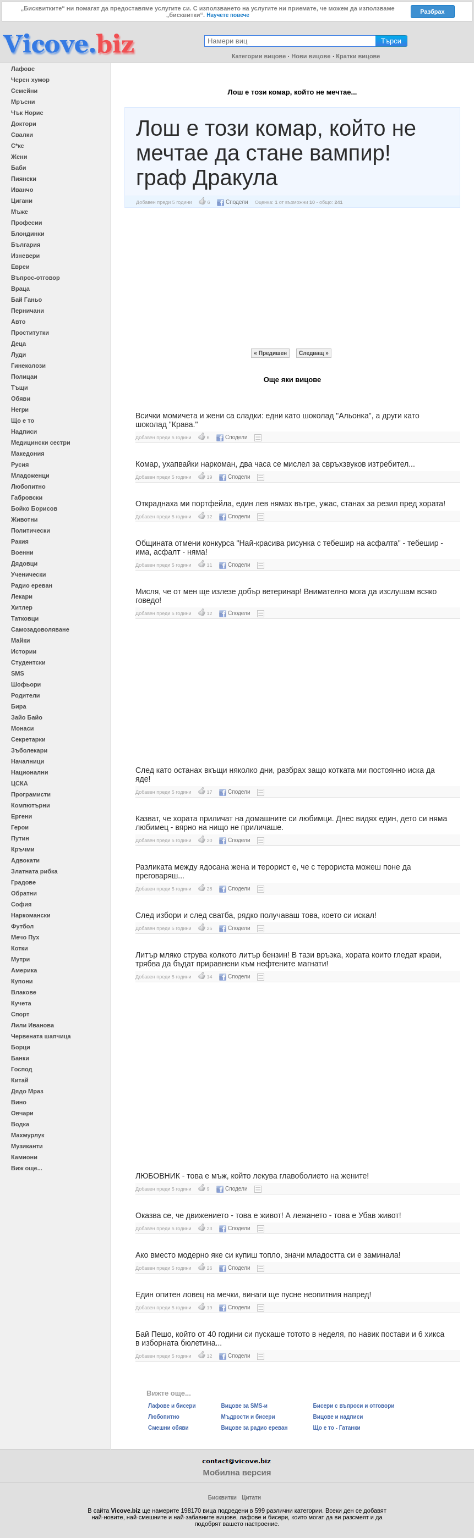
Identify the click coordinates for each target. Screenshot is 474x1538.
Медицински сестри (40, 442)
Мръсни (23, 101)
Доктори (23, 123)
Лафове (23, 68)
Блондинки (28, 233)
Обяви (20, 398)
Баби (18, 167)
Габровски (26, 497)
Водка (20, 1124)
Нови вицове (310, 56)
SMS (17, 673)
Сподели (232, 202)
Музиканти (27, 1146)
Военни (22, 552)
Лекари (21, 596)
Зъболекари (29, 750)
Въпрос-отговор (35, 277)
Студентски (28, 662)
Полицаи (24, 376)
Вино (18, 1102)
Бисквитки (222, 1498)
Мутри (20, 959)
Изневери (25, 255)
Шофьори (26, 684)
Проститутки (30, 332)
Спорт (20, 1014)
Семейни (24, 90)
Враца (20, 288)
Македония (28, 453)
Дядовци (24, 563)
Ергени (21, 816)
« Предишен (270, 353)
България (26, 244)
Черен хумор (30, 79)
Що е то (22, 420)
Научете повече (227, 15)
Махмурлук (27, 1135)
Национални (29, 772)
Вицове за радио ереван (254, 1428)
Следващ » (314, 353)
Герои (20, 827)
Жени (19, 156)
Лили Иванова (32, 1025)
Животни (24, 519)
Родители (25, 695)
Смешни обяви (168, 1428)
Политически (30, 530)
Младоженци (30, 475)
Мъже (19, 211)
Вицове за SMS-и (244, 1406)
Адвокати (25, 860)
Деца (18, 343)
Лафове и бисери (172, 1406)
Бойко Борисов (34, 508)
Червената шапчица (41, 1036)
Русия (20, 464)
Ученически (28, 574)
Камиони (24, 1157)
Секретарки (28, 739)
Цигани (21, 200)
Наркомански (31, 915)
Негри (20, 409)
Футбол (22, 926)
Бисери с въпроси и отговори (354, 1406)
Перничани (27, 310)
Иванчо (22, 189)
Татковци (25, 618)
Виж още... (26, 1168)
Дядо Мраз (27, 1091)
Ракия (20, 541)
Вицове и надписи (338, 1417)
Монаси (22, 728)
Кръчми (23, 849)
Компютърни (30, 805)
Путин (20, 838)
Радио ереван (31, 585)
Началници (27, 761)
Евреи (20, 266)
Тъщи (19, 387)
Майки (20, 640)
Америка (24, 970)
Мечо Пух (25, 937)
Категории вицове (259, 56)
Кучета (21, 1003)
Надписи (24, 431)
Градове (23, 882)
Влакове (23, 992)
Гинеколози (28, 365)
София (21, 904)
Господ (21, 1069)
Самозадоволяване (40, 629)
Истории (23, 651)
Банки (20, 1058)
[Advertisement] (292, 278)
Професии (26, 222)
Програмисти (31, 794)
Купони (22, 981)
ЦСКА (19, 783)
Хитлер (21, 607)
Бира (18, 706)
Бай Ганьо (26, 299)
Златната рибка (34, 871)
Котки (19, 948)
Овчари (22, 1113)
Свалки (22, 134)
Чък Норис (27, 112)
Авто (18, 321)
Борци (20, 1047)
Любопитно (28, 486)
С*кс (17, 145)
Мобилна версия (237, 1472)
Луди (18, 354)
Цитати (251, 1498)
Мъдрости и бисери (248, 1417)
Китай (20, 1080)
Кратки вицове (358, 56)
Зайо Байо (26, 717)
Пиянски (23, 178)
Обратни (24, 893)
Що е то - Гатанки (337, 1428)
